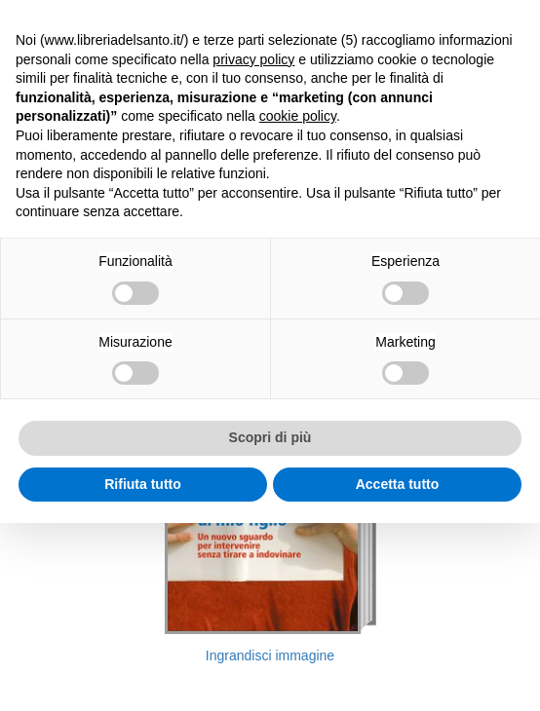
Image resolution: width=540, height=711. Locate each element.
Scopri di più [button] (270, 437)
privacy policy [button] (253, 59)
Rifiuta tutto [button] (142, 484)
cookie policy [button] (297, 116)
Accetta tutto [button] (398, 484)
